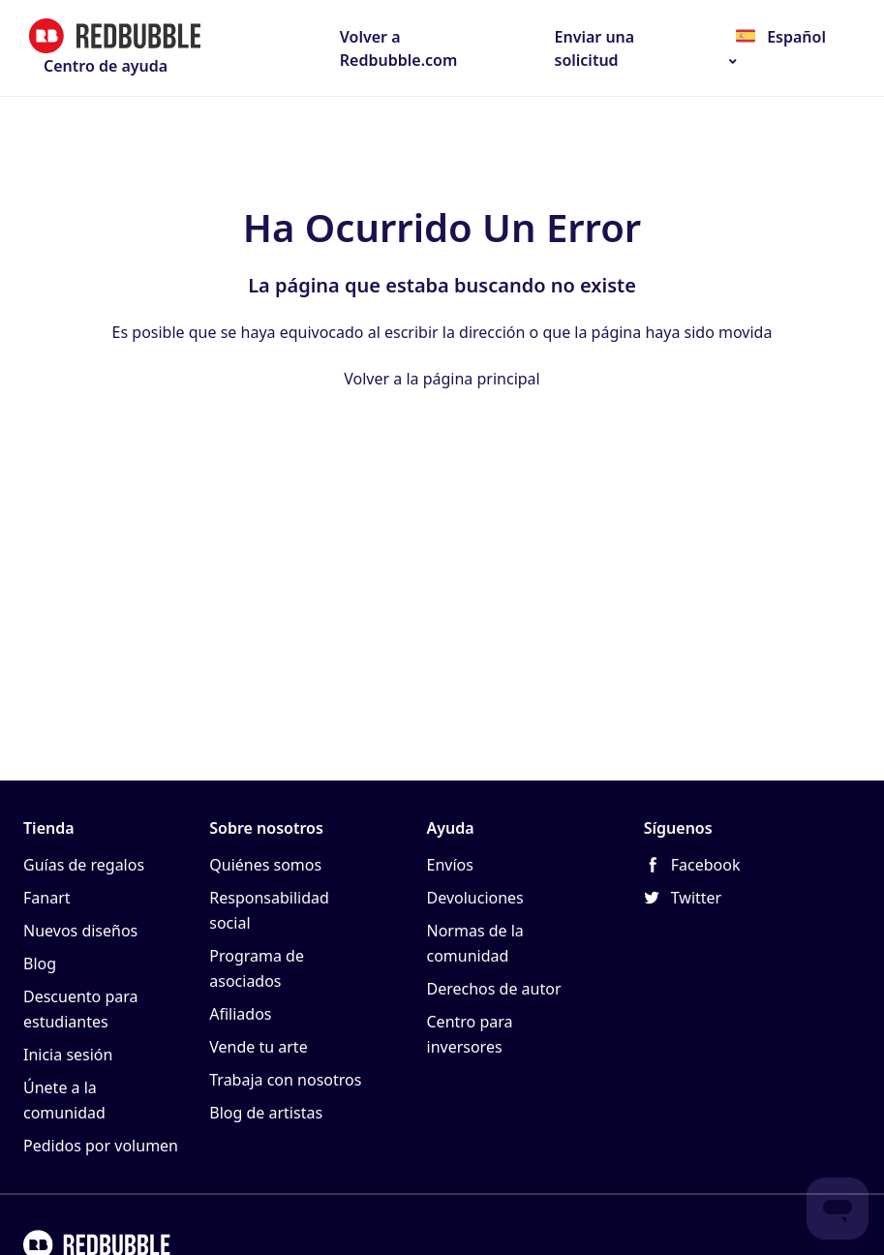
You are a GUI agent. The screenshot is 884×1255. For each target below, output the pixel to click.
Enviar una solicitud (595, 48)
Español (794, 36)
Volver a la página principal (441, 378)
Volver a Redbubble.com (399, 48)
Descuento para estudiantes (80, 1009)
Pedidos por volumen (100, 1145)
